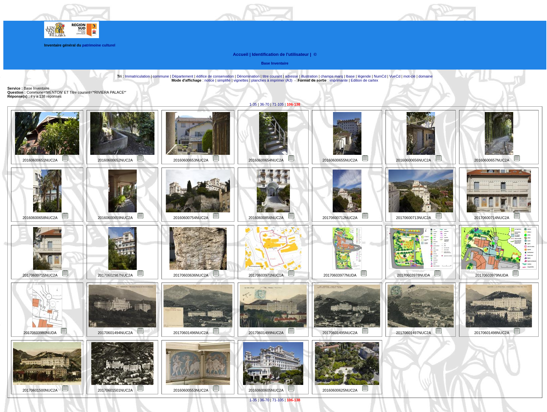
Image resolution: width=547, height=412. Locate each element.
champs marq (332, 76)
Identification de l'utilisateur (280, 54)
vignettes (241, 80)
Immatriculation (137, 76)
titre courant (272, 76)
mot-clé (410, 76)
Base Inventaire (274, 63)
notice (209, 80)
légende (364, 76)
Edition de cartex (364, 80)
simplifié (224, 80)
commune (161, 76)
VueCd (394, 76)
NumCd (380, 76)
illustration (309, 76)
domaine (426, 76)
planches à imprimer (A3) (272, 80)
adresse (291, 76)
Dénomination (248, 76)
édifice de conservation (215, 76)
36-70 (264, 104)
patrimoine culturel (98, 45)
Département (182, 76)
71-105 (278, 104)
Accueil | (242, 54)
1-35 (253, 104)
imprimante (339, 80)
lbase (350, 76)
